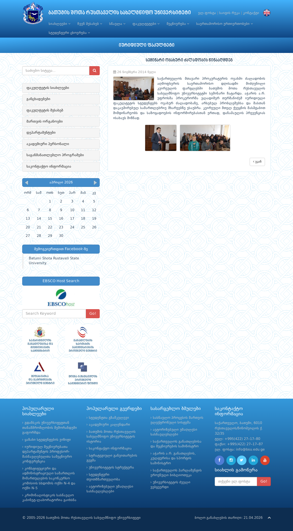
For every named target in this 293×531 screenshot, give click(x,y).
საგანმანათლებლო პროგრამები (55, 155)
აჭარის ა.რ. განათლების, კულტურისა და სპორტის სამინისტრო (173, 458)
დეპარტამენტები (41, 132)
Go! (92, 314)
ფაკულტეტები (145, 24)
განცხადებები (38, 99)
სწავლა (117, 24)
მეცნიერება (178, 24)
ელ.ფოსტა (207, 13)
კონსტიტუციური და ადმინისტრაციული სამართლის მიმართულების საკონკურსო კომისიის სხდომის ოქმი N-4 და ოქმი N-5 (48, 478)
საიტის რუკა (229, 13)
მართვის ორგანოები (44, 121)
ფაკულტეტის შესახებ (44, 110)
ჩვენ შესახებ (89, 24)
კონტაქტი (251, 13)
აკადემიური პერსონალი (47, 144)
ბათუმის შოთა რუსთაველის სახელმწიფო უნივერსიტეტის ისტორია (111, 436)
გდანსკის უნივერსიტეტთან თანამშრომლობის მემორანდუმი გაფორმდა (49, 427)
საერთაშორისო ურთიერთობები (224, 24)
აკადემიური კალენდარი (109, 424)
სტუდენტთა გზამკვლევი (109, 418)
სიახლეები (59, 24)
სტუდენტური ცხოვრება (69, 33)
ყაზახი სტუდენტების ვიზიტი (48, 440)
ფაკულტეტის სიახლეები (47, 88)
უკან (257, 161)
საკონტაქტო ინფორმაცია (48, 166)
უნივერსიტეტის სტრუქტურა (111, 467)
